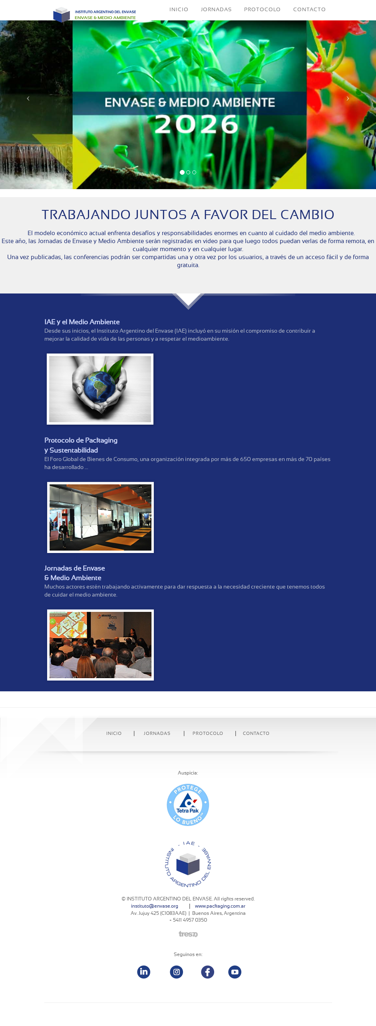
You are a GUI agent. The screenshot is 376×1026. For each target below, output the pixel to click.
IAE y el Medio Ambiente (81, 322)
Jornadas (157, 733)
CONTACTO (309, 21)
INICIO (179, 21)
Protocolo (208, 733)
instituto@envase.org (154, 906)
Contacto (256, 733)
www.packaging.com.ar (220, 906)
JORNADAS (216, 21)
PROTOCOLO (262, 21)
